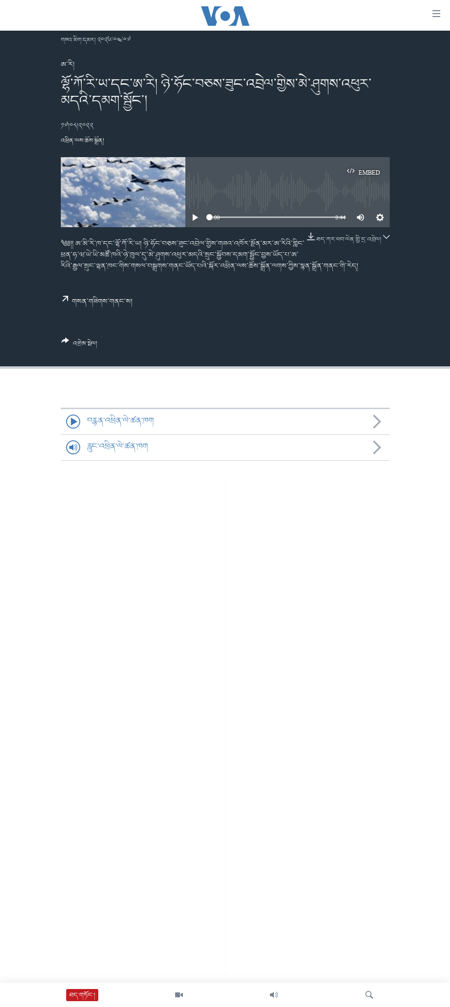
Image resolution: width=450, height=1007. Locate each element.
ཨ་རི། (67, 65)
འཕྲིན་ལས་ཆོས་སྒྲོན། (82, 141)
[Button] (79, 346)
